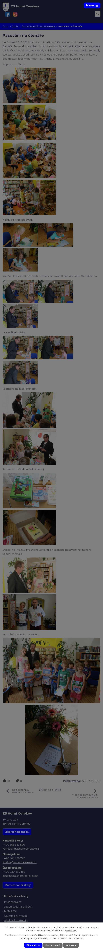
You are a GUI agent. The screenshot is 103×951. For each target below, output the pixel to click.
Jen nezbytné (52, 945)
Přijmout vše (33, 945)
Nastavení (71, 945)
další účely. (71, 930)
